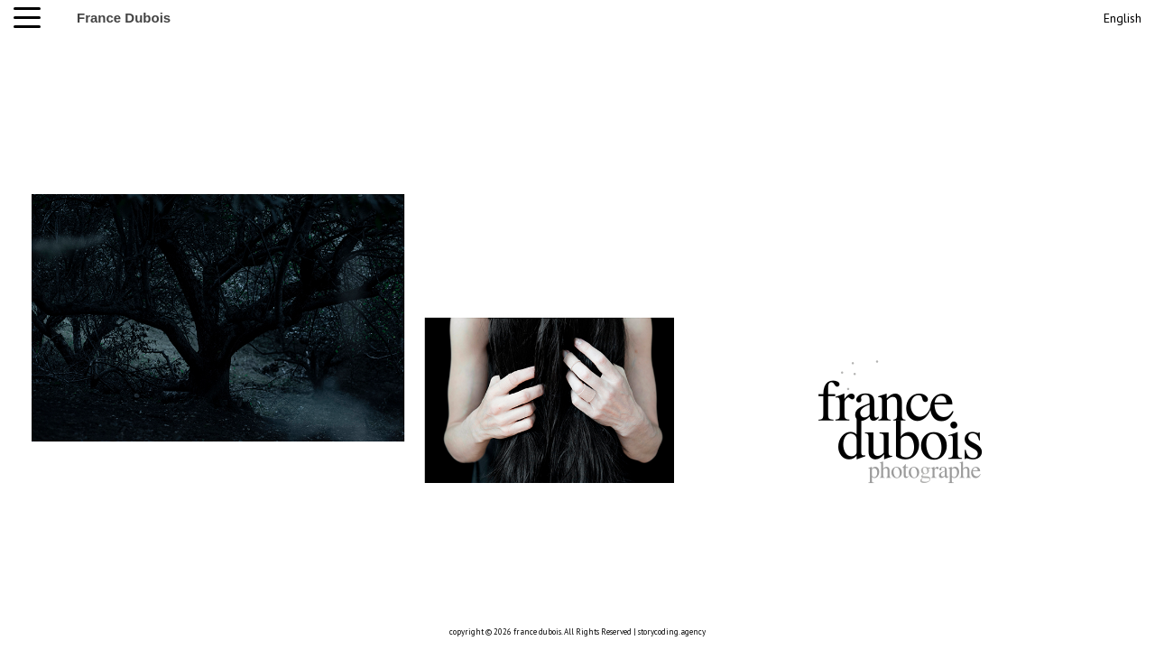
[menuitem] (1120, 16)
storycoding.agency (672, 631)
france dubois (537, 631)
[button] (31, 18)
